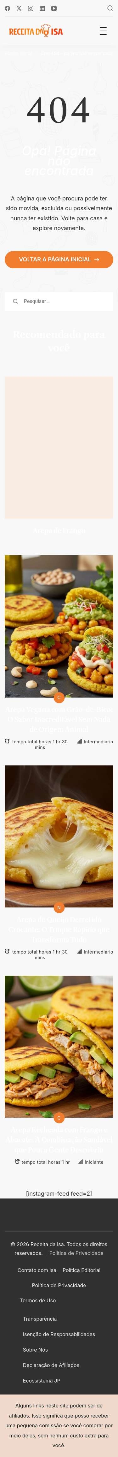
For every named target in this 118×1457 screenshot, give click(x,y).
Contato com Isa (37, 1270)
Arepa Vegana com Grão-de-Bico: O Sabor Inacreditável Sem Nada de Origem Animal (59, 720)
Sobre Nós (35, 1350)
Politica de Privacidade (76, 1253)
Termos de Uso (38, 1300)
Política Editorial (81, 1270)
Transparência (40, 1319)
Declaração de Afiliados (51, 1365)
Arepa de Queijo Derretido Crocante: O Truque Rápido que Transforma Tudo (58, 930)
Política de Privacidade (59, 1285)
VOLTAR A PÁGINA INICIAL (56, 259)
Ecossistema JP (41, 1380)
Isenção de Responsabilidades (59, 1334)
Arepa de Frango (58, 531)
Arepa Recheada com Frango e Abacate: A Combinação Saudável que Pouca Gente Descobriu (59, 1140)
